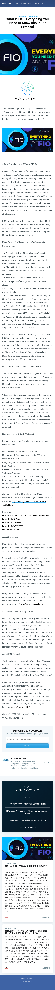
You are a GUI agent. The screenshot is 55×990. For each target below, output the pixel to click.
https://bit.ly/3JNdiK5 (12, 529)
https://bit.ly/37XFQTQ (12, 526)
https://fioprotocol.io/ (20, 707)
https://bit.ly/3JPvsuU (11, 519)
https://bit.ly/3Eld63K (12, 522)
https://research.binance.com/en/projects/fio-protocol (25, 515)
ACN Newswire (26, 3)
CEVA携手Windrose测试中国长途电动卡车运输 (27, 819)
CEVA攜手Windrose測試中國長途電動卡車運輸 (27, 803)
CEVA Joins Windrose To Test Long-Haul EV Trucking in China (27, 811)
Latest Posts (27, 981)
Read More (47, 763)
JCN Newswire (40, 3)
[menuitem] (16, 3)
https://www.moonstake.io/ (31, 604)
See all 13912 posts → (27, 826)
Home (16, 3)
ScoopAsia (6, 3)
